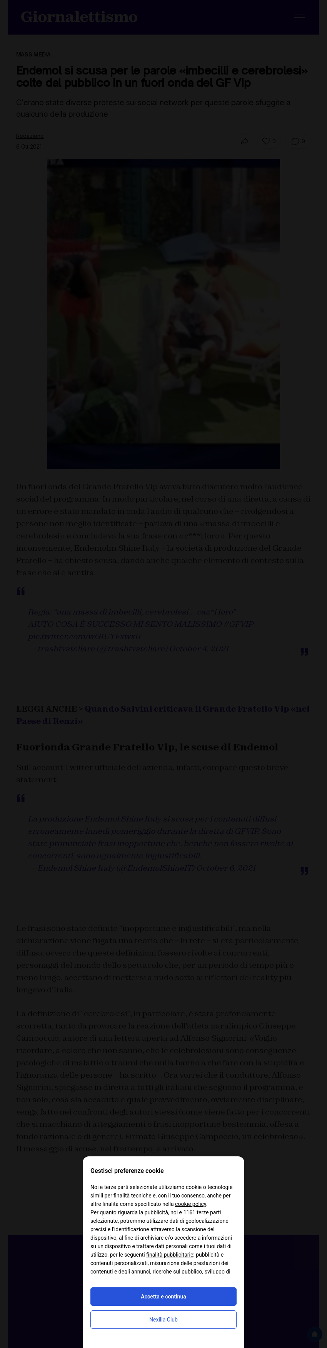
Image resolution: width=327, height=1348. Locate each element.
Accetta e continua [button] (163, 1296)
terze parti (209, 1212)
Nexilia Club (163, 1320)
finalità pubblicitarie (169, 1255)
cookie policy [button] (190, 1204)
